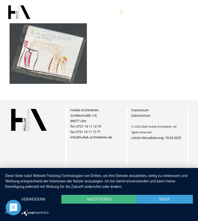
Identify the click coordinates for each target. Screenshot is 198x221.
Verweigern (33, 199)
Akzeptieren (99, 199)
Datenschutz (141, 115)
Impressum (140, 110)
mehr (164, 199)
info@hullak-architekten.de (91, 137)
